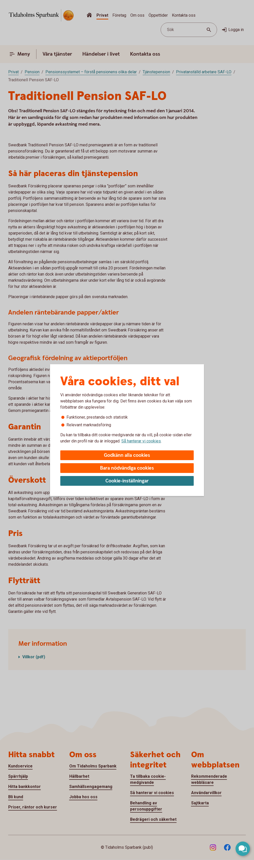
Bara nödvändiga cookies (127, 468)
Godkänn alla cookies (127, 455)
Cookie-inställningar (127, 481)
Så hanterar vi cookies (141, 441)
